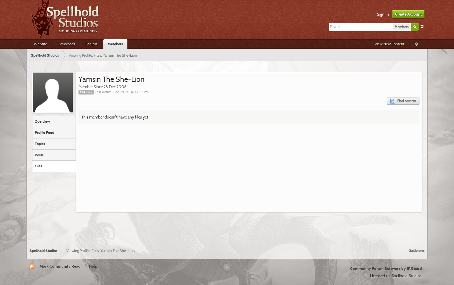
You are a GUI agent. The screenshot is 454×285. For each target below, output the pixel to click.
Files (38, 166)
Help (93, 266)
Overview (42, 121)
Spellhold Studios (44, 251)
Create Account (408, 14)
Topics (40, 143)
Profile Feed (44, 132)
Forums (91, 44)
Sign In (383, 14)
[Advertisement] (227, 228)
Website (40, 44)
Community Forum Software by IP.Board (386, 268)
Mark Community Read (60, 266)
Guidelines (416, 250)
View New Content (389, 44)
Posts (39, 155)
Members (115, 44)
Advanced (422, 26)
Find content (403, 101)
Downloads (66, 44)
